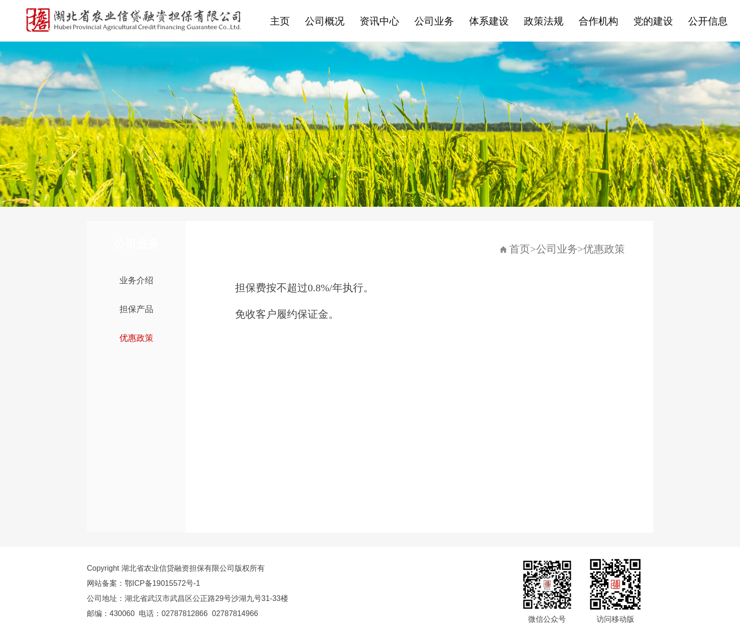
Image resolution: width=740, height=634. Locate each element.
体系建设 (489, 21)
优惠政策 (136, 338)
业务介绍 (136, 280)
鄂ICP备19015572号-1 (162, 583)
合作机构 (598, 21)
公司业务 (434, 21)
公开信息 (708, 21)
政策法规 (543, 21)
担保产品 (136, 309)
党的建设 (653, 21)
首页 (519, 249)
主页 (280, 21)
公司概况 (325, 21)
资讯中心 (379, 21)
